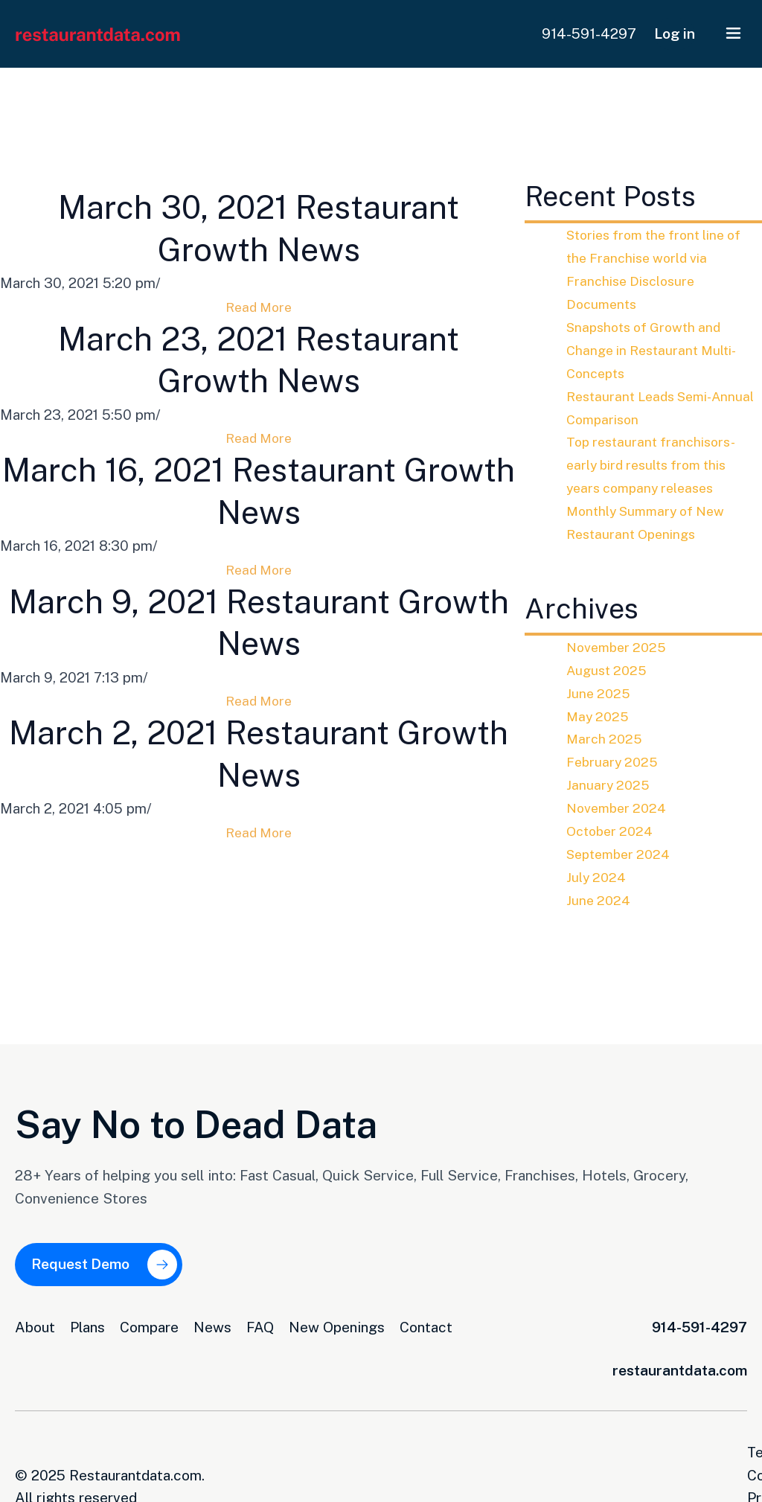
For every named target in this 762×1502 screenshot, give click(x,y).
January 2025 (609, 784)
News (212, 1319)
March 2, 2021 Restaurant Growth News (258, 793)
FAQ (260, 1319)
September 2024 (621, 853)
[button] (733, 34)
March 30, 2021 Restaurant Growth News (258, 232)
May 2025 (599, 715)
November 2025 (618, 646)
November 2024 (618, 807)
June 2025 (599, 692)
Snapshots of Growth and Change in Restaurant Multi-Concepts (655, 350)
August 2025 (608, 669)
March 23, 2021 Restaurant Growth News (258, 373)
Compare (149, 1319)
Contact (426, 1319)
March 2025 (605, 737)
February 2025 (614, 760)
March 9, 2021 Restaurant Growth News (259, 653)
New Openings (337, 1319)
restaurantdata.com (679, 1362)
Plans (87, 1319)
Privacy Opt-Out (694, 1444)
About (35, 1319)
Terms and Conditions (556, 1444)
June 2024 (599, 898)
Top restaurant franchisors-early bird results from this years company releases (654, 464)
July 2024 (597, 875)
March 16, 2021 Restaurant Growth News (259, 513)
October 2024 (611, 830)
